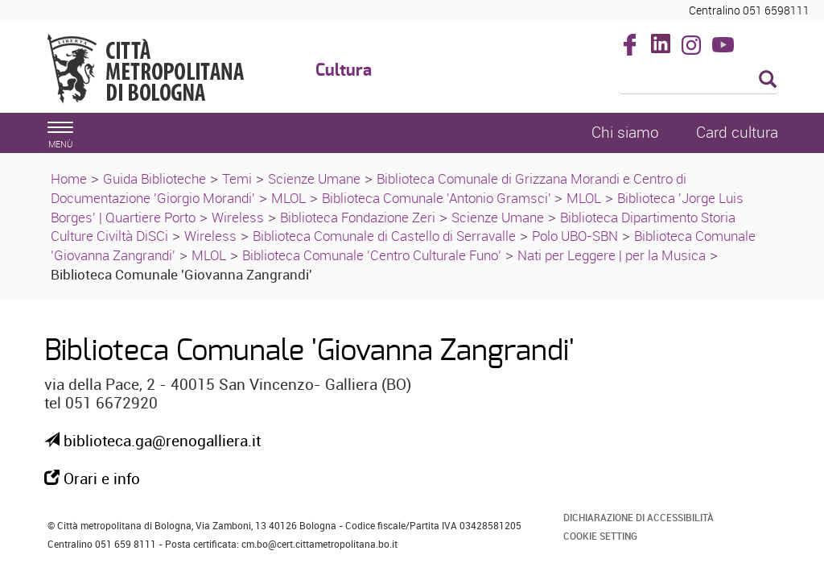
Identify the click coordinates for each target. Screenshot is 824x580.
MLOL (288, 197)
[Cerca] (698, 80)
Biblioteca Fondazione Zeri (357, 217)
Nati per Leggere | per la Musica (611, 255)
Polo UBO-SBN (575, 235)
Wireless (238, 217)
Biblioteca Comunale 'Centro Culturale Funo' (371, 255)
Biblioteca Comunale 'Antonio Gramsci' (438, 197)
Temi (237, 178)
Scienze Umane (314, 178)
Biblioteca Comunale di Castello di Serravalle (384, 235)
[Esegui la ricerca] (768, 80)
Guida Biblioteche (154, 178)
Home (69, 178)
